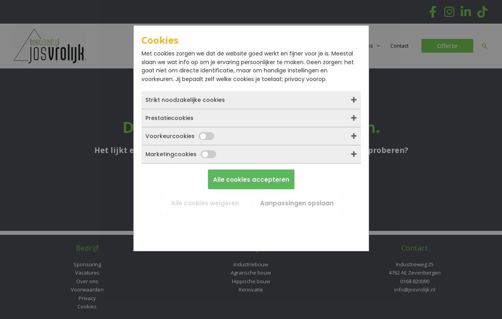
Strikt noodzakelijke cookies (185, 100)
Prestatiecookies (169, 118)
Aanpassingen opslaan (297, 203)
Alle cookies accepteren (251, 179)
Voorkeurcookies (179, 136)
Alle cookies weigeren (205, 203)
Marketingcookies (180, 154)
